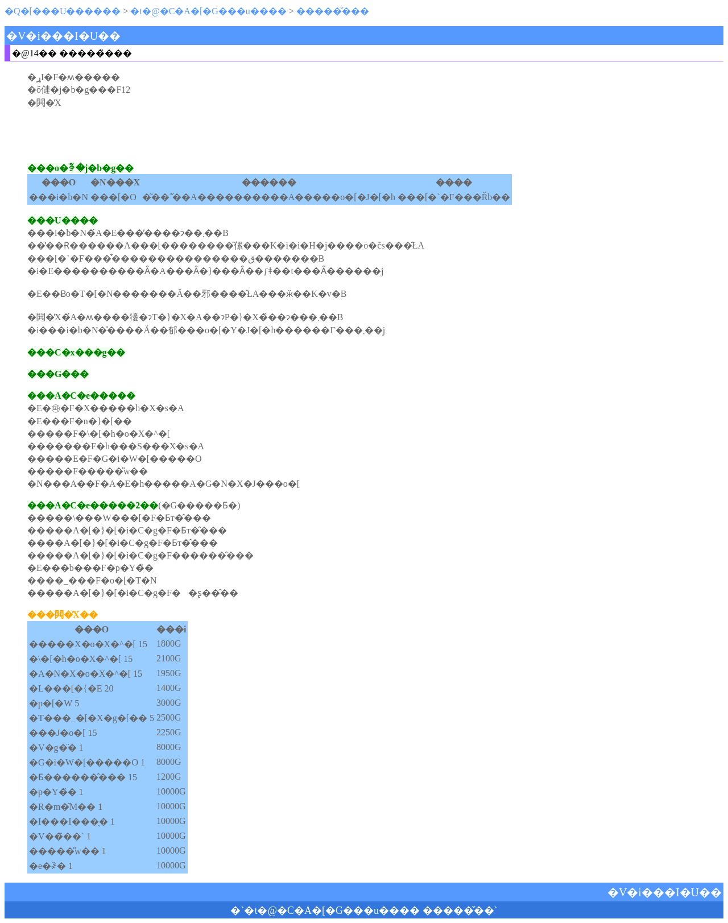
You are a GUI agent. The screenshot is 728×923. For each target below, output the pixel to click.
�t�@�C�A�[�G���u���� (208, 11)
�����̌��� (332, 11)
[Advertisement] (364, 135)
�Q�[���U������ (63, 11)
